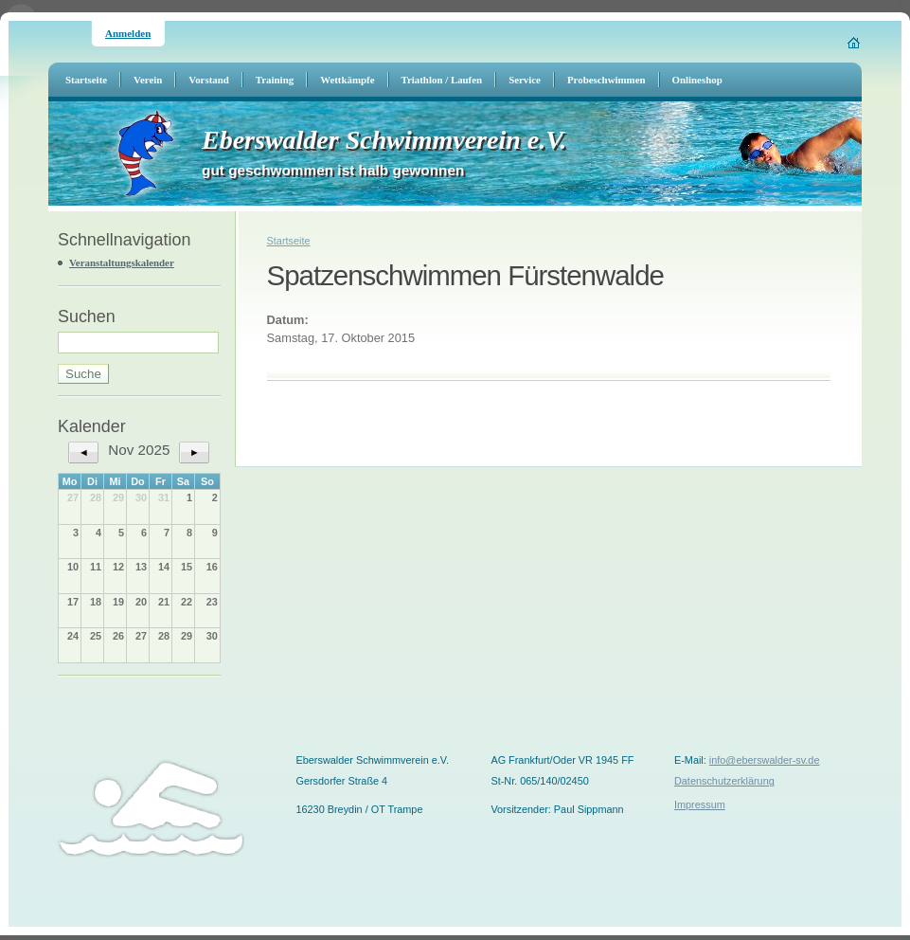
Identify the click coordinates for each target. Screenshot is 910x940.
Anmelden (128, 33)
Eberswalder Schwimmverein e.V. (384, 139)
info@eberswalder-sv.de (764, 760)
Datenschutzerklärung (724, 780)
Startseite (289, 240)
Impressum (699, 804)
